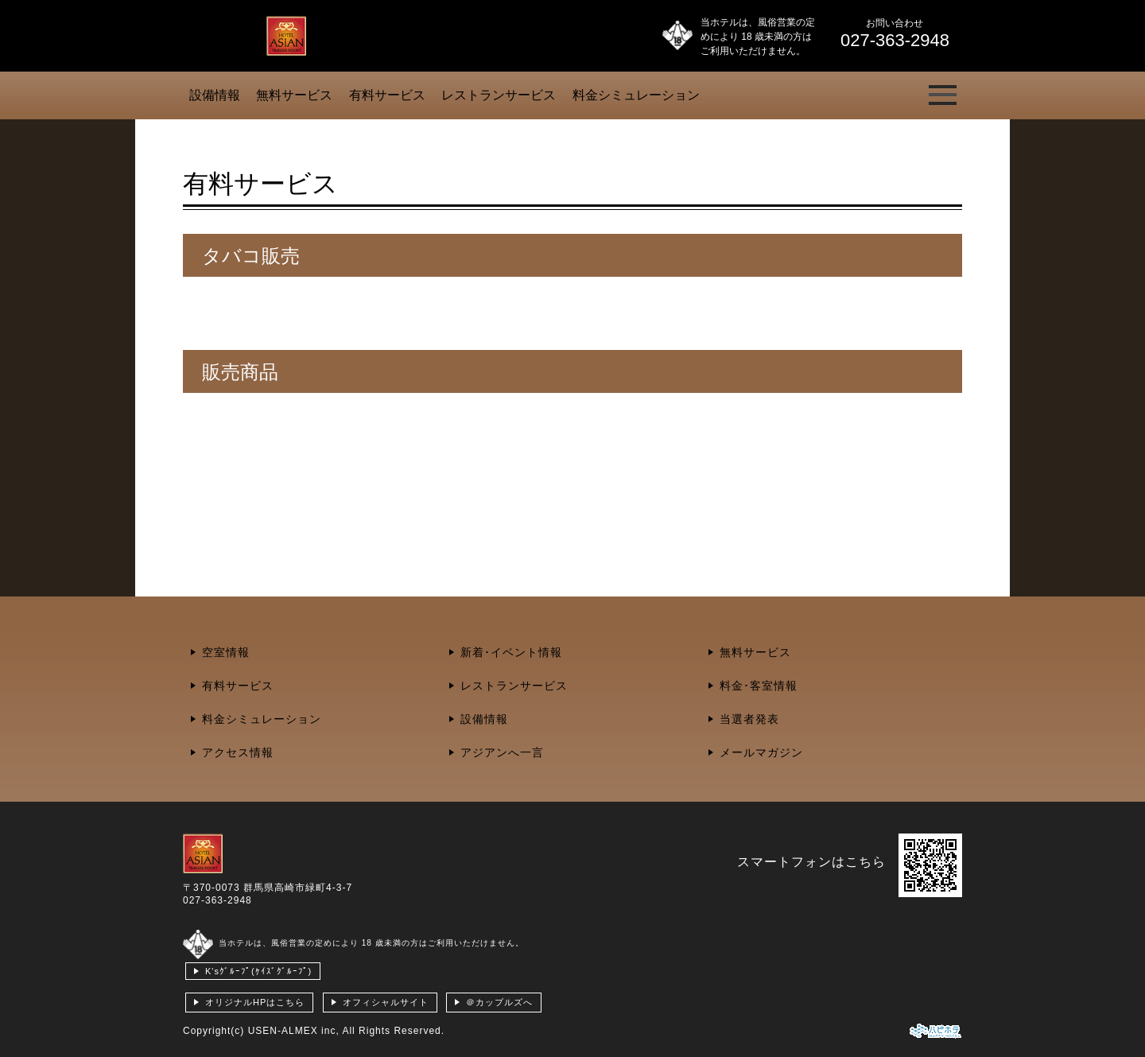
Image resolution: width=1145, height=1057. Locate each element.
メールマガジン (761, 752)
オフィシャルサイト (386, 1002)
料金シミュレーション (636, 95)
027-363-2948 (217, 900)
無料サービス (294, 95)
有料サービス (387, 95)
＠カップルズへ (499, 1002)
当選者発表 (749, 719)
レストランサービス (498, 95)
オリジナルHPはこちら (255, 1002)
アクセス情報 (238, 752)
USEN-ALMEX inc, (294, 1030)
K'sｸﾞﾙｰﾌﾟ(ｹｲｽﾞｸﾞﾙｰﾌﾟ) (258, 971)
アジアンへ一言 (502, 752)
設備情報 (214, 95)
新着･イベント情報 (511, 652)
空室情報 (226, 652)
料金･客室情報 (759, 685)
